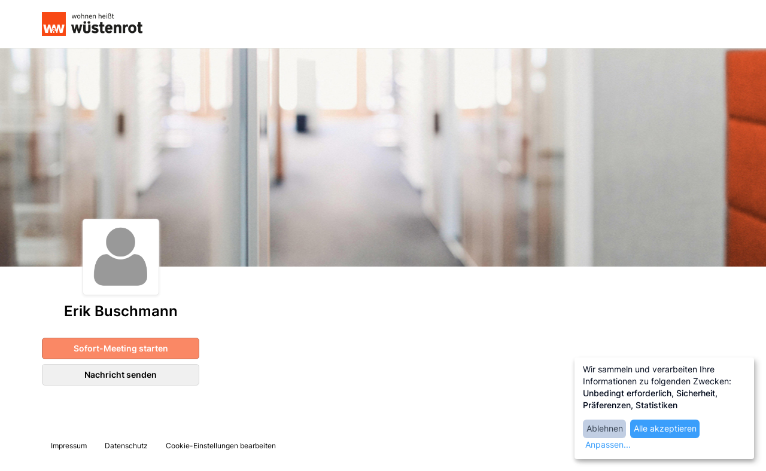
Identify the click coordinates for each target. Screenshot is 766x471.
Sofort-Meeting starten (121, 348)
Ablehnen (604, 428)
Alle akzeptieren (665, 428)
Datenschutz (126, 445)
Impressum (69, 445)
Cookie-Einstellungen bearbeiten (221, 445)
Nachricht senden (120, 374)
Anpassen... (608, 444)
